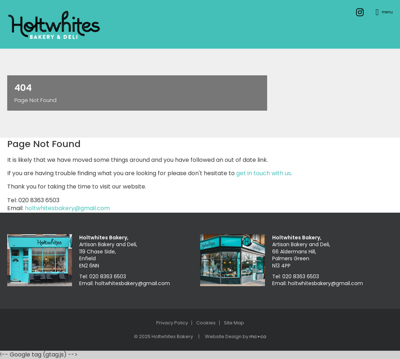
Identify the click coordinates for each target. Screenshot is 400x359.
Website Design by (235, 336)
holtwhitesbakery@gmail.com (67, 208)
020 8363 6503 (107, 276)
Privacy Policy (172, 323)
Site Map (234, 323)
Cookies (206, 323)
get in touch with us (263, 173)
